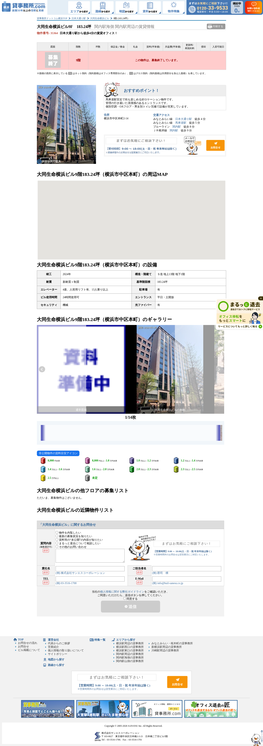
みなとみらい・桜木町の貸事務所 (172, 643)
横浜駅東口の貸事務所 (130, 650)
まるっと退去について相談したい (78, 543)
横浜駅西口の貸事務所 (130, 646)
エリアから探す (125, 639)
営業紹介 (53, 646)
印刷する (218, 26)
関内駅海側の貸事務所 (130, 657)
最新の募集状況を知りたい (74, 536)
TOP (21, 639)
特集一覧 (99, 639)
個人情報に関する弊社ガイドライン (122, 591)
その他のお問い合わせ (71, 546)
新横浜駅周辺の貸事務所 (166, 646)
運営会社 (53, 639)
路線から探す (56, 665)
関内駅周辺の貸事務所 (130, 654)
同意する (130, 598)
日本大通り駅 (79, 18)
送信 (130, 606)
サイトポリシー (57, 654)
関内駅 (177, 126)
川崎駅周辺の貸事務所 (165, 650)
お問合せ (165, 145)
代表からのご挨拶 (59, 643)
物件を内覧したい (68, 532)
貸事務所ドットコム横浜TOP (52, 18)
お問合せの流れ (27, 642)
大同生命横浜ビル (99, 18)
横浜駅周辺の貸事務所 (130, 643)
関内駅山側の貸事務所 (130, 661)
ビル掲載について (29, 650)
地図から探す (56, 659)
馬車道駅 (180, 122)
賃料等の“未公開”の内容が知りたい (79, 539)
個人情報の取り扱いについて (66, 650)
